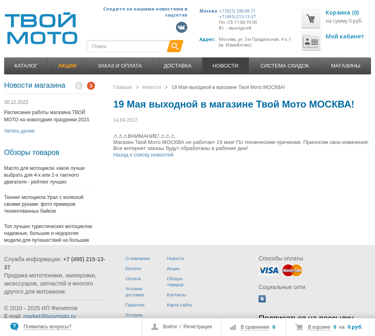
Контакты (176, 294)
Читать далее (19, 131)
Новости (225, 66)
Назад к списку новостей (143, 155)
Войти (170, 327)
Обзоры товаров (31, 152)
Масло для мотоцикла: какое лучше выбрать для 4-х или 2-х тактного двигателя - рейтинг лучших (44, 175)
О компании (137, 258)
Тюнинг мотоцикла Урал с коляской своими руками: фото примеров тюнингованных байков (43, 204)
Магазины (345, 66)
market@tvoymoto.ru (49, 316)
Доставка (178, 66)
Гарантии (134, 304)
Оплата (133, 278)
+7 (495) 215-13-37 (237, 16)
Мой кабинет (345, 36)
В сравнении (255, 327)
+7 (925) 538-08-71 (237, 11)
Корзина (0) (342, 12)
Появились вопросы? (47, 327)
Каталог (26, 66)
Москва (208, 11)
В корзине (319, 327)
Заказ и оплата (120, 66)
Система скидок (285, 66)
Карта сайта (179, 304)
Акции (173, 268)
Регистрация (198, 327)
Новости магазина (34, 85)
